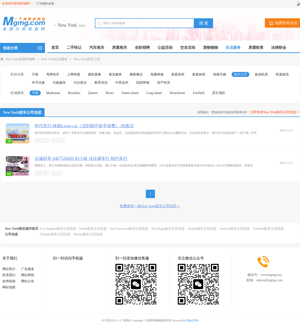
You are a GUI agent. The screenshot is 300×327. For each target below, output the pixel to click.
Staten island (130, 93)
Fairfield (198, 93)
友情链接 (8, 281)
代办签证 (80, 82)
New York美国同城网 (20, 59)
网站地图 (8, 287)
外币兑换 (38, 82)
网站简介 (8, 269)
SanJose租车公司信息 (235, 228)
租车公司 (240, 74)
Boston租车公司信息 (88, 234)
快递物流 (282, 74)
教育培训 (101, 82)
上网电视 (73, 74)
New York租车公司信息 (22, 112)
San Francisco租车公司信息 (129, 228)
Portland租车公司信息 (268, 228)
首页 (55, 47)
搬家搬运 (136, 74)
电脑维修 (157, 74)
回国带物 (142, 82)
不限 (35, 74)
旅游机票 (261, 74)
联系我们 (8, 275)
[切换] (82, 25)
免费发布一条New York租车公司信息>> (150, 206)
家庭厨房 (177, 74)
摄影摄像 (94, 74)
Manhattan (53, 93)
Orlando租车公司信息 (55, 234)
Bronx (110, 93)
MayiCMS (192, 320)
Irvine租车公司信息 (93, 228)
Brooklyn (74, 93)
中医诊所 (121, 82)
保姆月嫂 (219, 74)
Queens (93, 93)
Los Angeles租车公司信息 (58, 228)
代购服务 (59, 82)
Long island (154, 93)
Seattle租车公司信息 (202, 228)
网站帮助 (27, 275)
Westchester (177, 93)
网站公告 (27, 281)
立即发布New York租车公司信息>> (275, 112)
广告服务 (27, 269)
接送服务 (115, 74)
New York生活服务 (54, 59)
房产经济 (163, 82)
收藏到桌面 (47, 3)
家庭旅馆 (198, 74)
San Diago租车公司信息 (168, 228)
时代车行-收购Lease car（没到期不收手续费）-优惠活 (84, 126)
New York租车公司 (87, 59)
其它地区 (218, 93)
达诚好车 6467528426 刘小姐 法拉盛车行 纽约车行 (81, 158)
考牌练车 (52, 74)
